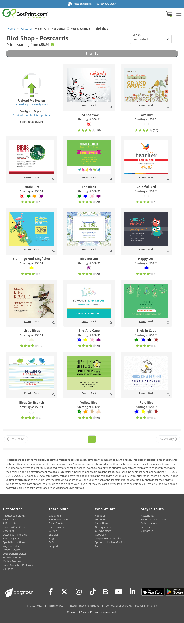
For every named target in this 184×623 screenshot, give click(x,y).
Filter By (92, 53)
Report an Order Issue (153, 519)
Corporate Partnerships (108, 538)
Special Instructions (14, 542)
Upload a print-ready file (31, 104)
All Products (9, 523)
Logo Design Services (14, 553)
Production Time (58, 519)
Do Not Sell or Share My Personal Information (131, 605)
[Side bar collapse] (178, 14)
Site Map (54, 534)
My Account (9, 519)
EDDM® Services (12, 557)
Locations (100, 519)
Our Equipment (103, 527)
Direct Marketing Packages (18, 565)
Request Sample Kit (14, 515)
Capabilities (101, 523)
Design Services (11, 550)
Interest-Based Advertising (84, 605)
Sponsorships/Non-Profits (110, 542)
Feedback (146, 527)
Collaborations (149, 523)
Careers (99, 546)
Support (53, 546)
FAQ (51, 542)
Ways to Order (11, 546)
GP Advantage (103, 531)
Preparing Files (11, 538)
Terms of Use (56, 605)
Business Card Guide (14, 527)
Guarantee (55, 515)
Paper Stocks (56, 523)
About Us (100, 515)
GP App (53, 531)
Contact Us (147, 531)
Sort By (137, 34)
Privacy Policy (34, 605)
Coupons (8, 568)
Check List (8, 531)
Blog (51, 538)
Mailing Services (12, 561)
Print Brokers (56, 527)
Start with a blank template (31, 115)
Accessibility (147, 515)
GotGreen (100, 534)
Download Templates (15, 534)
